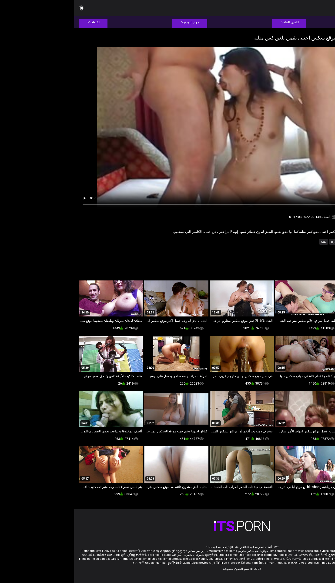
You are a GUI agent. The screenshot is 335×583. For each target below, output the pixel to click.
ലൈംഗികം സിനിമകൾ (23, 555)
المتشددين (275, 242)
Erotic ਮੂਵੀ (46, 555)
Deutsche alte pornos (314, 551)
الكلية (299, 242)
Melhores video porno (148, 551)
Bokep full (323, 558)
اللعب (288, 242)
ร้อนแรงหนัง (220, 558)
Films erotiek (202, 551)
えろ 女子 (64, 562)
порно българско (202, 555)
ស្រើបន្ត (57, 555)
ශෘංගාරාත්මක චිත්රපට (164, 562)
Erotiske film (106, 558)
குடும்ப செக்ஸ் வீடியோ (229, 555)
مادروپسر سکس (124, 551)
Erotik (232, 558)
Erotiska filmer (154, 555)
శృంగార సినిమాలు (303, 555)
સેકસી (250, 555)
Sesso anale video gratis (247, 551)
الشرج (311, 242)
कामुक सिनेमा (141, 562)
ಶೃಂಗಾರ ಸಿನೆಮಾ (263, 555)
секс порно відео (85, 555)
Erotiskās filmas (66, 558)
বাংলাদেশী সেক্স (63, 551)
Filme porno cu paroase (20, 558)
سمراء (260, 242)
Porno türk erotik (18, 551)
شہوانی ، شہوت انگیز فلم (113, 555)
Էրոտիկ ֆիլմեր (85, 551)
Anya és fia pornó (42, 551)
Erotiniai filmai (87, 558)
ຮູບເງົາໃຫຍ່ (100, 562)
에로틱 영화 (204, 558)
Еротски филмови (127, 558)
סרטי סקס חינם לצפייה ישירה (211, 562)
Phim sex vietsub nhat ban (281, 551)
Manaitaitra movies (121, 562)
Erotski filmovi (150, 558)
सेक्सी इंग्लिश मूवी (282, 555)
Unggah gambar (82, 562)
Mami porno (291, 558)
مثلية (249, 242)
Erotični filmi (187, 558)
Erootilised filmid (242, 562)
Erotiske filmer (246, 558)
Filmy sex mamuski (269, 558)
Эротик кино (46, 558)
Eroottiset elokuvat (177, 555)
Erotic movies (221, 551)
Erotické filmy (169, 558)
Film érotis (185, 562)
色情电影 (68, 555)
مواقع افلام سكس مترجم (179, 551)
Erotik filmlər (308, 558)
